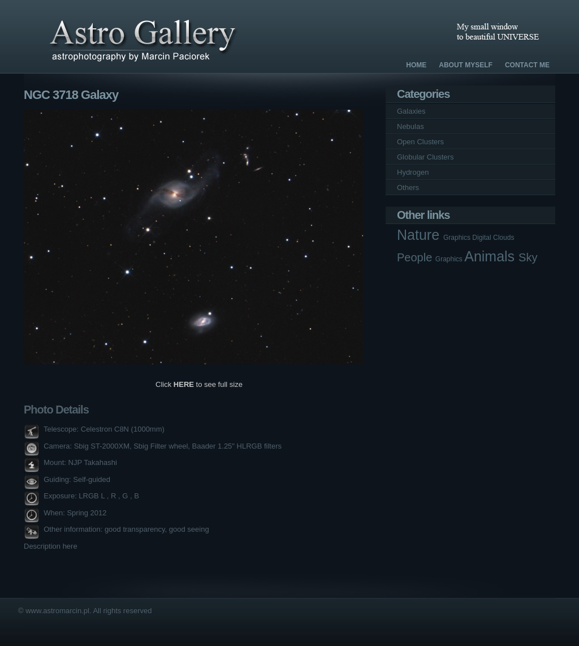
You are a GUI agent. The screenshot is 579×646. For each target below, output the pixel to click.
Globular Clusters (425, 157)
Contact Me (527, 65)
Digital (482, 238)
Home (416, 65)
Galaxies (411, 111)
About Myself (465, 65)
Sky (527, 257)
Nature (420, 235)
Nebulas (410, 126)
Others (408, 187)
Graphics (457, 238)
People (416, 257)
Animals (491, 256)
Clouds (503, 238)
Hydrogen (413, 172)
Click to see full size (199, 384)
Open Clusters (420, 141)
